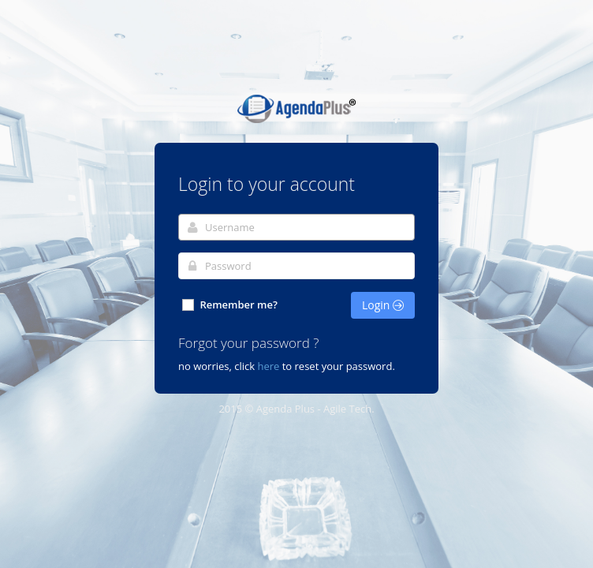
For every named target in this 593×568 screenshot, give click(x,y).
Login (383, 304)
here (268, 366)
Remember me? (229, 304)
